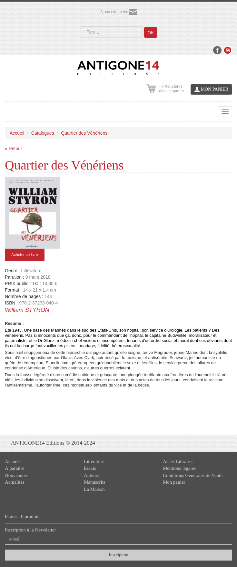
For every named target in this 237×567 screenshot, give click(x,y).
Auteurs (91, 475)
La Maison (94, 489)
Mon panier (174, 482)
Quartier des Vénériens (84, 133)
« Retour (13, 148)
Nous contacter (118, 12)
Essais (90, 468)
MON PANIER (211, 89)
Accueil (17, 133)
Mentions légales (179, 468)
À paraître (14, 468)
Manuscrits (94, 482)
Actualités (15, 482)
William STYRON (27, 310)
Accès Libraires (178, 461)
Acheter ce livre (24, 255)
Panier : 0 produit (22, 516)
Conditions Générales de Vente (192, 475)
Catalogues (42, 133)
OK (150, 32)
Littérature (94, 461)
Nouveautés (16, 475)
